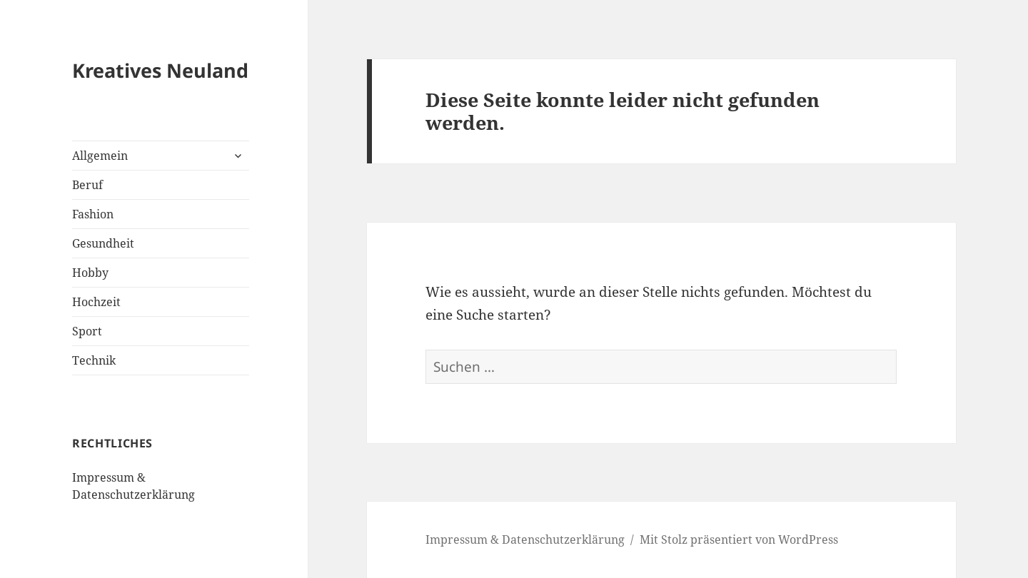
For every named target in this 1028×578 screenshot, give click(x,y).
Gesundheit (103, 243)
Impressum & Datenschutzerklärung (525, 539)
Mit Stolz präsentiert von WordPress (739, 539)
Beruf (87, 185)
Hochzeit (96, 302)
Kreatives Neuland (160, 70)
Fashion (93, 214)
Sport (87, 331)
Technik (94, 360)
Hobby (90, 272)
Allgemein (100, 155)
